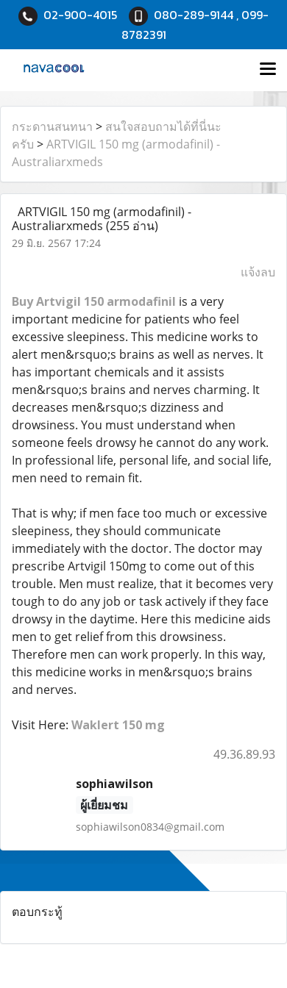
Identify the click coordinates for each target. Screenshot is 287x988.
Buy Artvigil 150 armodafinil (94, 301)
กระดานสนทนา (52, 126)
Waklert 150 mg (118, 725)
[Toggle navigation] (268, 70)
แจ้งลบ (258, 272)
